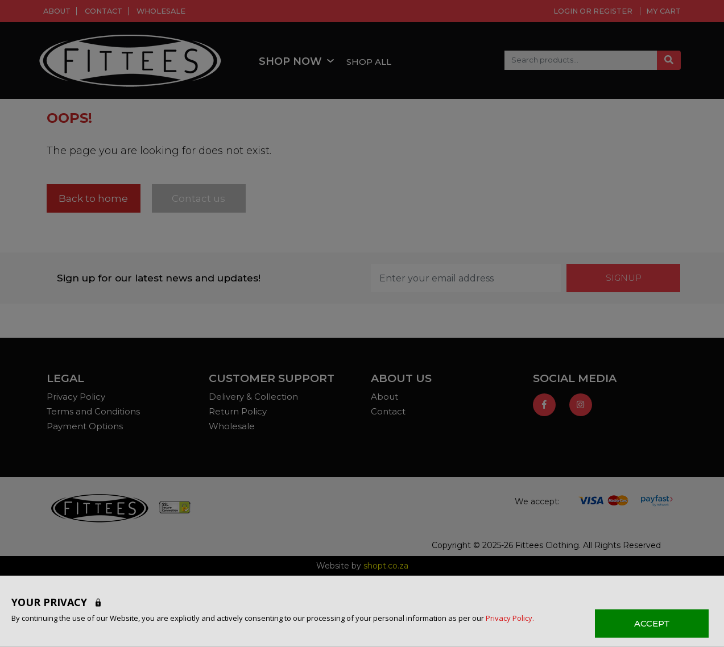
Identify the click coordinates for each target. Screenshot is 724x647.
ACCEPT (652, 622)
